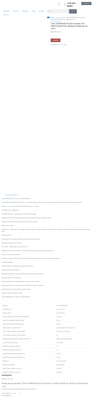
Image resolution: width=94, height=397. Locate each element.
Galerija (33, 11)
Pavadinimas (5, 294)
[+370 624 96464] (65, 4)
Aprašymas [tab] (8, 71)
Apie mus (5, 14)
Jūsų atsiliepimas (7, 271)
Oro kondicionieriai (61, 17)
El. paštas (5, 300)
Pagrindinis (6, 11)
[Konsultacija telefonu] (6, 363)
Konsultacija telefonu (14, 361)
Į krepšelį (55, 40)
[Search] (69, 11)
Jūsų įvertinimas (6, 269)
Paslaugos (25, 11)
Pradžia (53, 17)
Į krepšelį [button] (16, 346)
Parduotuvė (16, 11)
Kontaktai (41, 11)
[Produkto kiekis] (58, 37)
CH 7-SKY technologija (12, 82)
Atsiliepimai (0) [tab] (16, 71)
